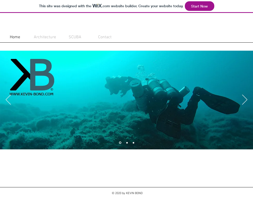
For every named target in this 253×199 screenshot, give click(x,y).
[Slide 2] (127, 142)
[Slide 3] (133, 142)
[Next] (244, 100)
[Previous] (8, 100)
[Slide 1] (120, 143)
